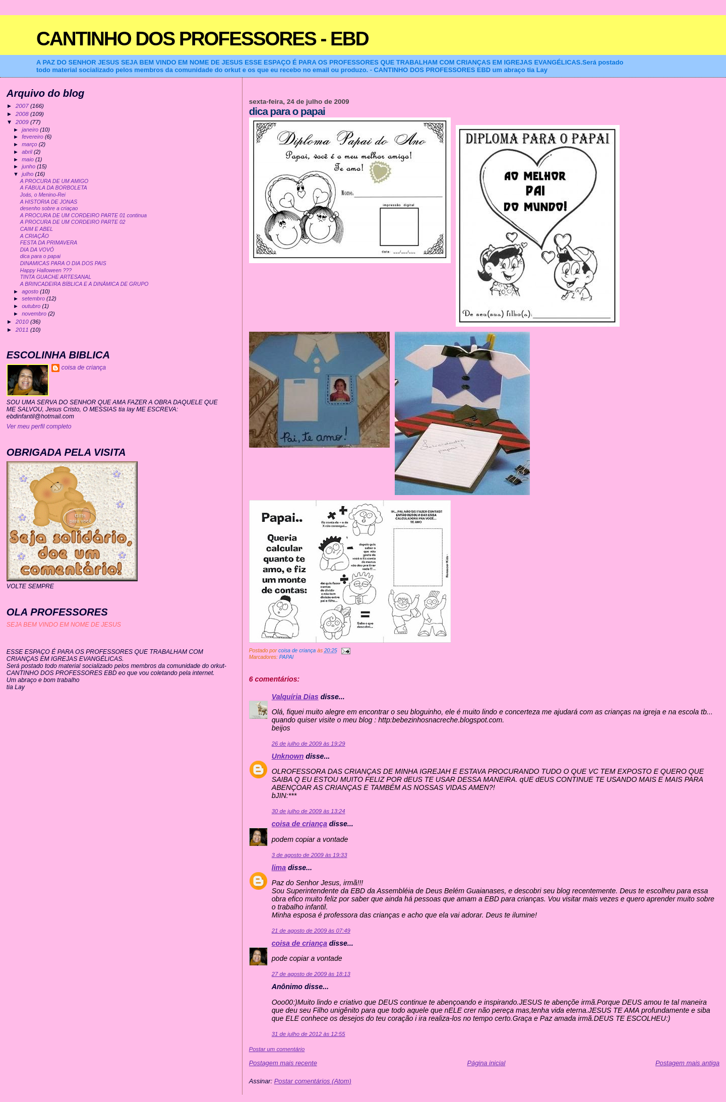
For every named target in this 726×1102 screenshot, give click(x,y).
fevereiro (33, 137)
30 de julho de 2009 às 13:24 (308, 811)
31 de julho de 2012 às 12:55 (308, 1034)
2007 (23, 105)
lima (279, 868)
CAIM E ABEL (36, 229)
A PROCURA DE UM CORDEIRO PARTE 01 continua (83, 215)
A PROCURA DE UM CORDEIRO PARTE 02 (73, 222)
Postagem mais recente (283, 1063)
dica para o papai (40, 256)
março (30, 144)
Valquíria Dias (295, 697)
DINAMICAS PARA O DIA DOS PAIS (63, 263)
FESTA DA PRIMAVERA (49, 243)
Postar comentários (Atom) (312, 1081)
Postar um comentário (277, 1049)
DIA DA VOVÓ (37, 250)
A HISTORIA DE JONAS (49, 202)
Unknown (288, 756)
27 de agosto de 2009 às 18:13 (311, 974)
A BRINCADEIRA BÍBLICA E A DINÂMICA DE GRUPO (84, 284)
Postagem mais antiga (687, 1063)
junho (29, 166)
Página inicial (486, 1063)
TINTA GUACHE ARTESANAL (55, 277)
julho (28, 174)
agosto (31, 291)
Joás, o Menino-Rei (43, 195)
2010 (23, 321)
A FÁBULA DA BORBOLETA (53, 188)
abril (28, 152)
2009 (23, 121)
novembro (35, 314)
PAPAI (286, 657)
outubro (32, 306)
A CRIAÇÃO (34, 236)
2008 (23, 113)
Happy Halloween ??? (46, 270)
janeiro (31, 130)
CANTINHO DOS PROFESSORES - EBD (202, 38)
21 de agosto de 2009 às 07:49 (311, 931)
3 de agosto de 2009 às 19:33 (309, 855)
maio (28, 159)
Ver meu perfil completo (39, 426)
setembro (34, 298)
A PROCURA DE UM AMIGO (54, 181)
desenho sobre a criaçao (49, 208)
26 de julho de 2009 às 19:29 (308, 744)
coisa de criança (299, 824)
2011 (23, 329)
